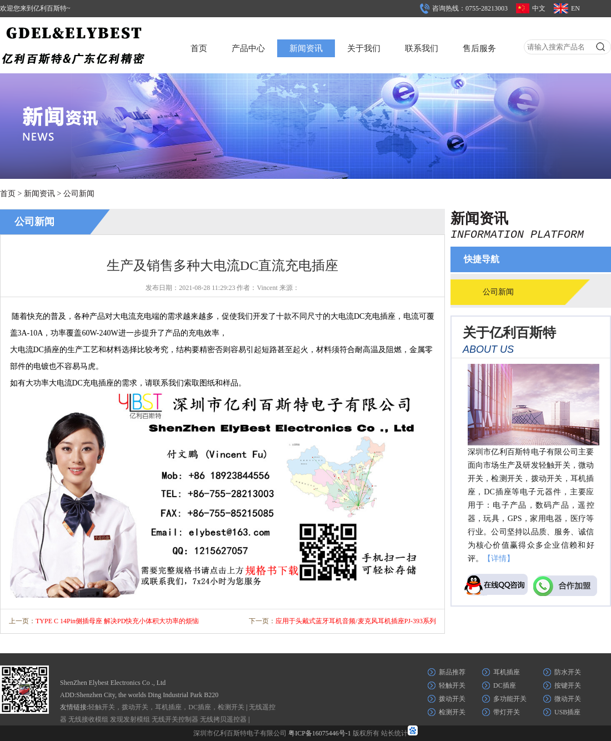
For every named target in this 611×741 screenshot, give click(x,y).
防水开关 (567, 672)
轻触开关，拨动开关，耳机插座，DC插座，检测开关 (166, 707)
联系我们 (421, 48)
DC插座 (504, 685)
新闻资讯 (306, 48)
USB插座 (567, 712)
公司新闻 (78, 193)
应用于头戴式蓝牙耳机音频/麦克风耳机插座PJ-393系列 (356, 621)
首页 (199, 48)
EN (575, 8)
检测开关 (452, 712)
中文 (538, 8)
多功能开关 (510, 699)
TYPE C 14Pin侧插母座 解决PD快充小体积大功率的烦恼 (117, 621)
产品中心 (248, 48)
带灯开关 (506, 712)
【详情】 (498, 558)
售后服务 (479, 48)
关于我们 (363, 48)
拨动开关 (452, 699)
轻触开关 (452, 685)
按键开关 (567, 685)
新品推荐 (452, 672)
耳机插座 (506, 672)
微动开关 (567, 699)
